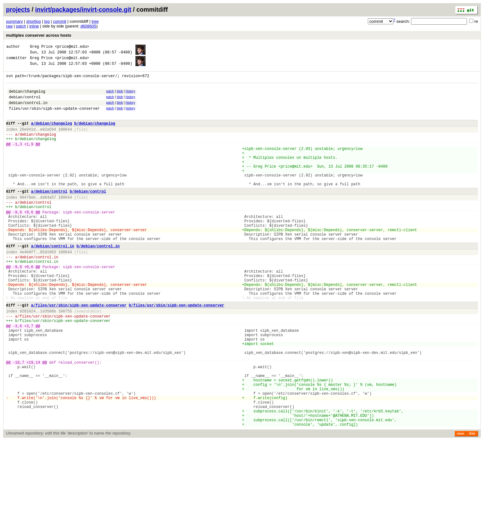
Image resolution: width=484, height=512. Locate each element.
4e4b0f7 (27, 288)
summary (14, 21)
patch (21, 26)
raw (9, 26)
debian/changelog (27, 98)
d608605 (89, 26)
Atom (460, 504)
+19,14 (33, 420)
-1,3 (17, 159)
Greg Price (41, 47)
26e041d (27, 141)
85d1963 (48, 288)
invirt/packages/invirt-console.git (83, 9)
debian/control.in (28, 111)
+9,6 (28, 240)
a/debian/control (49, 216)
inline (34, 26)
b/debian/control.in (98, 281)
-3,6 (17, 376)
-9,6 (17, 240)
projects (18, 9)
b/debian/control (88, 216)
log (47, 21)
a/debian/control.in (52, 281)
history (130, 97)
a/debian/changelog (51, 134)
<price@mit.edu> (72, 47)
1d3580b (48, 358)
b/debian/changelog (94, 134)
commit (59, 21)
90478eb (27, 222)
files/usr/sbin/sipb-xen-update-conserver (54, 117)
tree (95, 21)
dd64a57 (48, 222)
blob (120, 97)
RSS (472, 504)
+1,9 (28, 159)
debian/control (25, 104)
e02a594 (48, 141)
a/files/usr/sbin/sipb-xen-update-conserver (78, 351)
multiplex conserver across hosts (38, 35)
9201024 (27, 358)
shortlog (33, 21)
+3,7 (28, 376)
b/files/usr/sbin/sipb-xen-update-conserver (176, 351)
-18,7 (18, 420)
